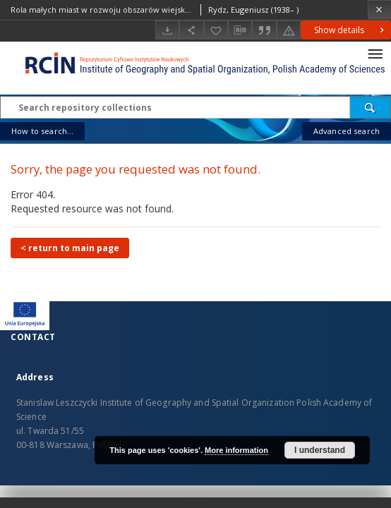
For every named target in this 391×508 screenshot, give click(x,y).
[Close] (379, 9)
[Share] (191, 30)
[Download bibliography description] (240, 30)
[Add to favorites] (216, 30)
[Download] (167, 30)
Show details (350, 30)
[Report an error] (289, 30)
